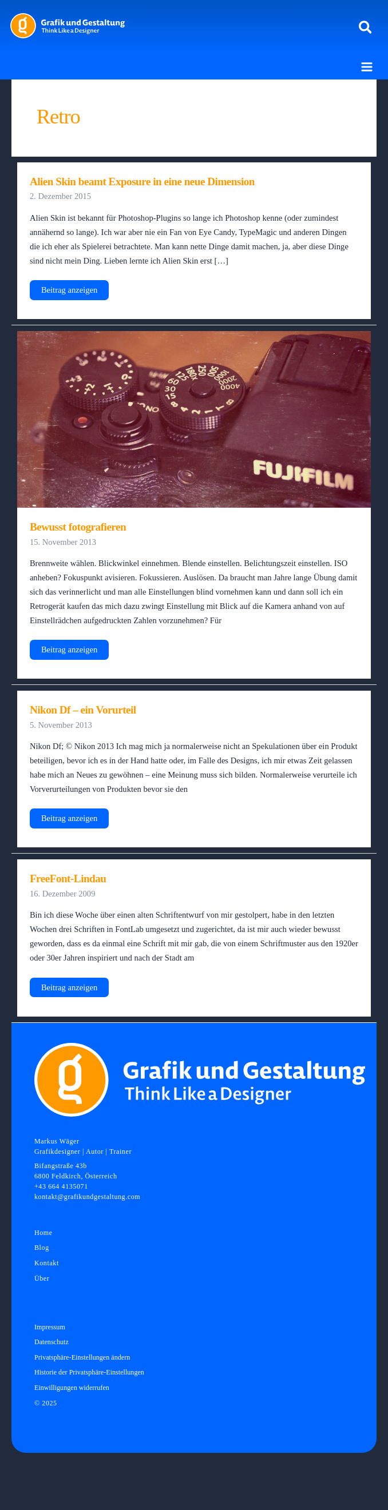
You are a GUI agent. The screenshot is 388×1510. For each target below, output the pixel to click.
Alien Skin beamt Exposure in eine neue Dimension (142, 182)
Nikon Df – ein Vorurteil (83, 710)
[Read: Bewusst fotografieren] (194, 418)
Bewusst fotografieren (78, 527)
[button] (366, 28)
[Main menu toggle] (366, 66)
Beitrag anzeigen (69, 292)
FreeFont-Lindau (68, 878)
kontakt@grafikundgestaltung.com (87, 1197)
